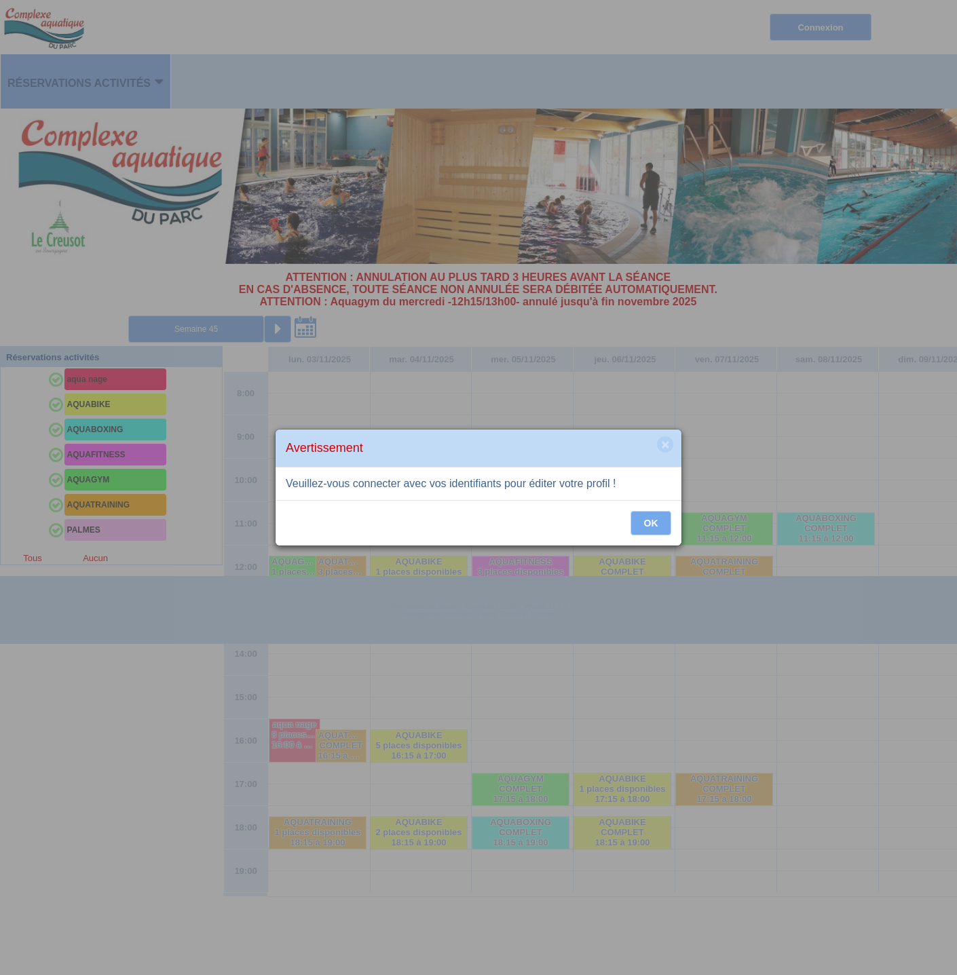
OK (651, 523)
